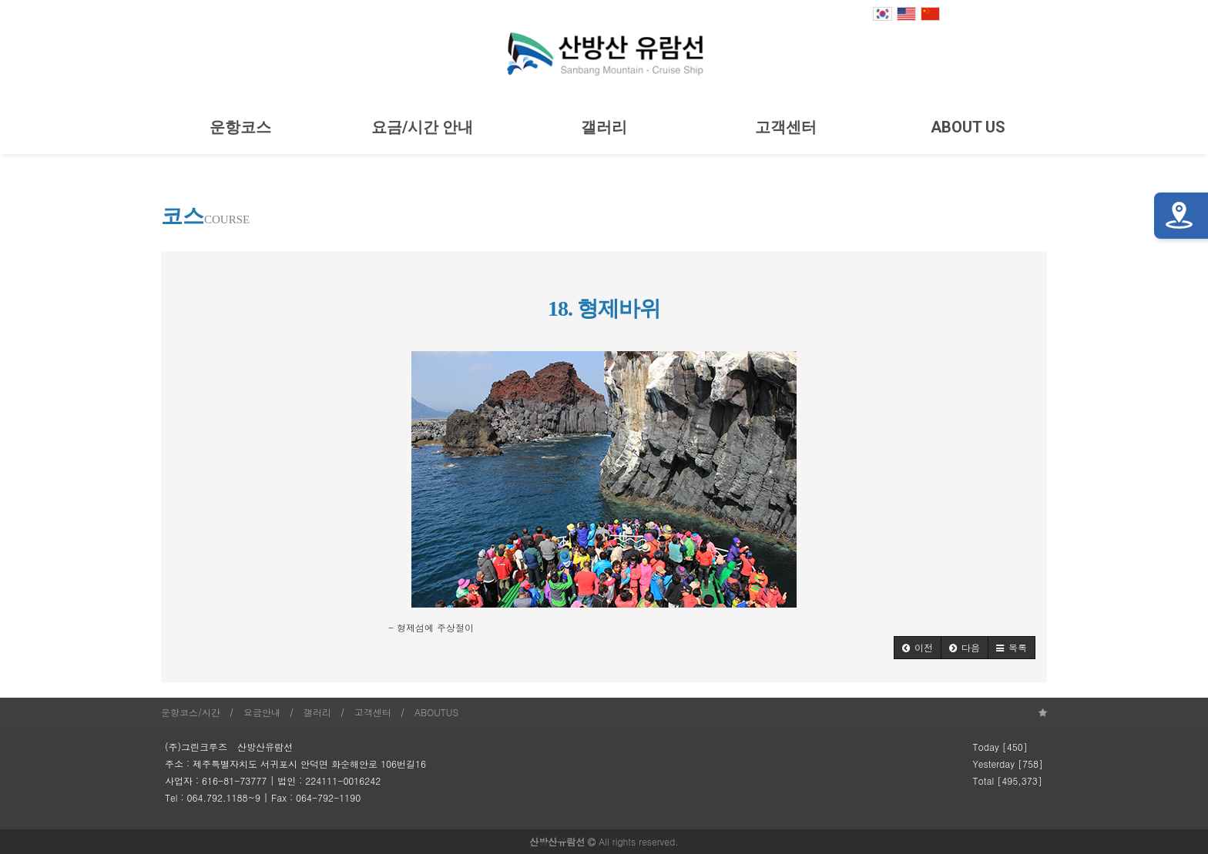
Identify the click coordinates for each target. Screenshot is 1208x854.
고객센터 (786, 127)
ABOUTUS (436, 711)
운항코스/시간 (190, 711)
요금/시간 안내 (422, 127)
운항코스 (240, 127)
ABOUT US (968, 127)
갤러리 (604, 127)
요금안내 (261, 711)
